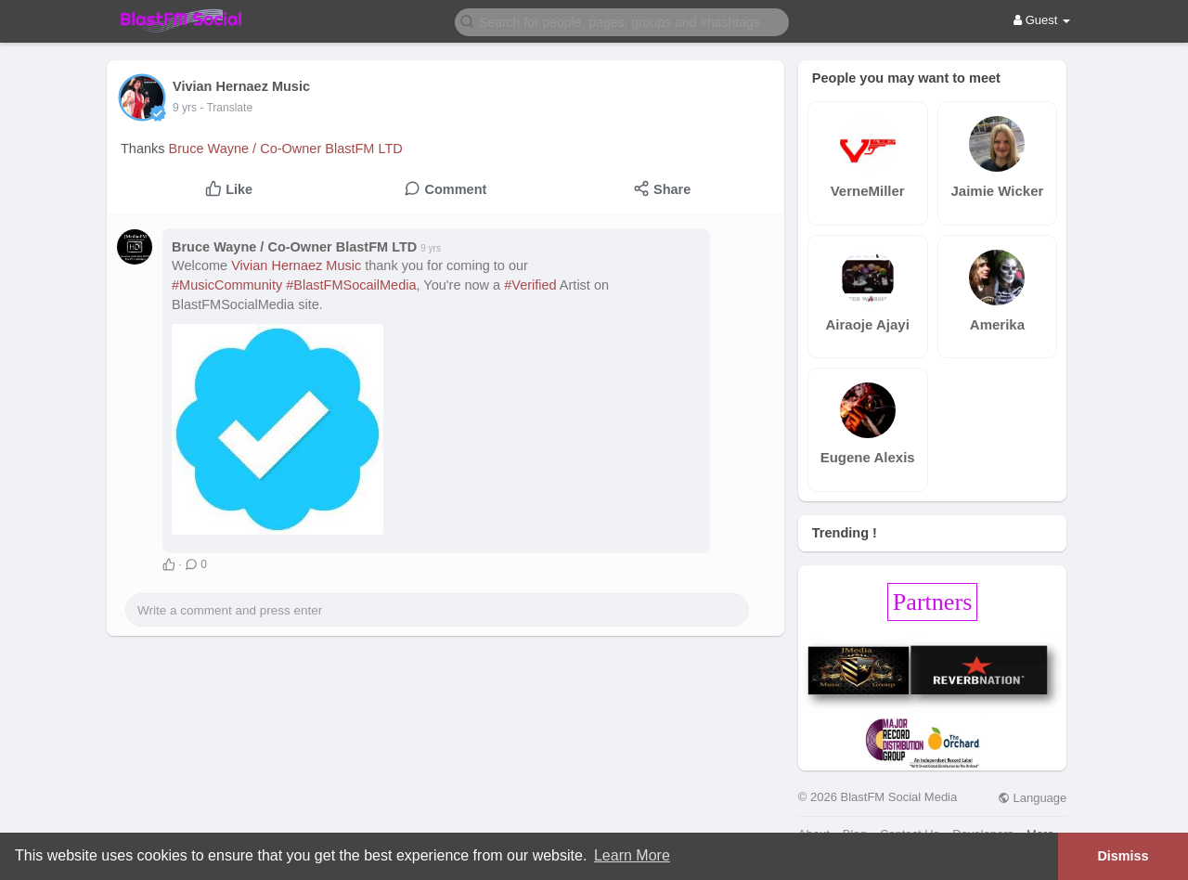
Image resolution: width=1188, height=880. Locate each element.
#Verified (530, 285)
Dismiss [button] (1122, 855)
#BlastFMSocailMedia (351, 285)
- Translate (226, 107)
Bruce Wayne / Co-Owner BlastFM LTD (286, 148)
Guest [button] (1042, 20)
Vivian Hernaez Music (296, 265)
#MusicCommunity (227, 285)
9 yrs (185, 107)
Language (1032, 798)
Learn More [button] (632, 855)
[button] (621, 21)
